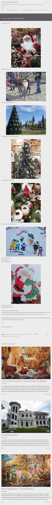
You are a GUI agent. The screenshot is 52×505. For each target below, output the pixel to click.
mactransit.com (44, 314)
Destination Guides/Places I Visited (28, 10)
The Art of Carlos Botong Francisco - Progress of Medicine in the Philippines (23, 381)
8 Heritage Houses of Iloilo (9, 435)
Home (2, 10)
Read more (48, 394)
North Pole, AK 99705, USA (13, 336)
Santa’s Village (31, 334)
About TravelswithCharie (12, 10)
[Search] (47, 2)
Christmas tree (12, 334)
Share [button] (47, 334)
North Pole (19, 334)
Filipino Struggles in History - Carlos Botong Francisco (17, 489)
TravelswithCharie (9, 2)
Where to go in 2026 (43, 10)
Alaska (6, 334)
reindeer (25, 334)
